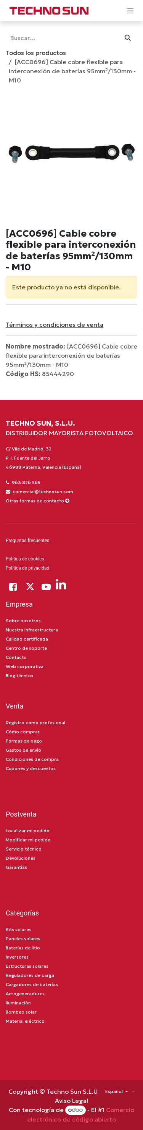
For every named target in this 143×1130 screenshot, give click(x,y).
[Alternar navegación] (130, 10)
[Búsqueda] (127, 38)
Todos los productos (36, 52)
